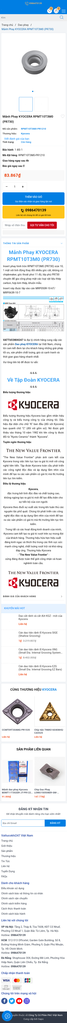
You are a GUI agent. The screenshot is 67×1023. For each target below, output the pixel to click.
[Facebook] (4, 1001)
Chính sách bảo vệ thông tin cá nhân (22, 893)
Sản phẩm (7, 851)
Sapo (41, 1019)
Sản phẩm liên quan (33, 749)
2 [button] (34, 91)
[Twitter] (12, 1001)
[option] (33, 63)
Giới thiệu (6, 845)
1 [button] (32, 91)
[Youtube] (19, 1001)
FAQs (4, 876)
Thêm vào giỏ (33, 199)
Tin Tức (5, 861)
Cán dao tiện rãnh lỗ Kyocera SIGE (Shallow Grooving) (38, 634)
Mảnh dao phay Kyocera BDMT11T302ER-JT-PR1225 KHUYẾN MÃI (17, 791)
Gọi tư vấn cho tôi (42, 225)
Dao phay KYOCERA (26, 344)
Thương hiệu (8, 856)
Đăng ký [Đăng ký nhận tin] (55, 823)
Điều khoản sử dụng (12, 888)
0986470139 (33, 3)
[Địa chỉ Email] (23, 823)
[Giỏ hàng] (56, 10)
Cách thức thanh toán (13, 908)
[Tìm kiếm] (61, 17)
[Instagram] (27, 1001)
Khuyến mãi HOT (14, 608)
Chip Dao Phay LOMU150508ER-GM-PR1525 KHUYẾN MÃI (46, 791)
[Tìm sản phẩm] (28, 17)
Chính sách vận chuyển (14, 898)
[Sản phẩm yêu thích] (49, 10)
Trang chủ (7, 840)
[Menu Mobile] (62, 11)
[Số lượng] (15, 187)
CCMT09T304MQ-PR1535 (16, 729)
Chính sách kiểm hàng (14, 903)
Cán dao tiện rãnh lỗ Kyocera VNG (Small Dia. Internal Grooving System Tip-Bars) (40, 651)
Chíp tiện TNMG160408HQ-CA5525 (49, 731)
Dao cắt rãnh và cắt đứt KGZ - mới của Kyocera (40, 617)
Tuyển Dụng (8, 871)
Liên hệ (5, 866)
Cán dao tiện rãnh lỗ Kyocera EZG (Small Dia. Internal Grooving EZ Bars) (40, 668)
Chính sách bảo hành (13, 913)
